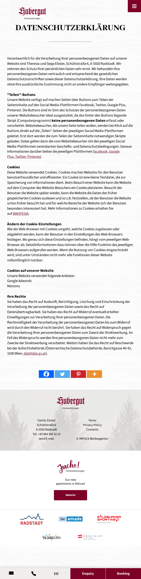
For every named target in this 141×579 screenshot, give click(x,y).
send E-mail (46, 438)
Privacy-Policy (92, 425)
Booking (123, 573)
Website (71, 495)
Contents (92, 429)
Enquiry (88, 573)
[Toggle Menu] (134, 6)
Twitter (20, 156)
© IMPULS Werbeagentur (92, 438)
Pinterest (34, 156)
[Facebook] (46, 374)
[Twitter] (62, 374)
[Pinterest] (78, 374)
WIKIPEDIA (21, 213)
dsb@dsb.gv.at (35, 353)
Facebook (100, 151)
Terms (92, 420)
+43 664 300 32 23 (49, 434)
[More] (94, 374)
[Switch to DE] (56, 572)
